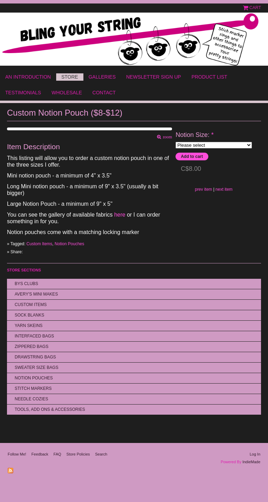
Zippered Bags (32, 346)
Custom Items (39, 243)
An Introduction (28, 77)
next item (224, 189)
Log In (255, 454)
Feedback (39, 454)
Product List (209, 77)
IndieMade (251, 462)
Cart (255, 7)
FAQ (57, 454)
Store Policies (78, 454)
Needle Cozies (31, 398)
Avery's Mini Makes (36, 294)
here (119, 215)
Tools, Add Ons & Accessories (50, 409)
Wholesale (67, 92)
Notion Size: (195, 135)
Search (101, 454)
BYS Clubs (26, 283)
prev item (203, 189)
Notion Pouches (69, 243)
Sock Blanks (29, 315)
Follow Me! (17, 454)
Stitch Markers (33, 388)
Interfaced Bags (34, 336)
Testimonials (23, 92)
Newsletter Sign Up (153, 77)
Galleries (102, 77)
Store (69, 77)
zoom (166, 137)
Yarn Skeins (29, 325)
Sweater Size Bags (36, 367)
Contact (104, 92)
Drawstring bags (35, 357)
